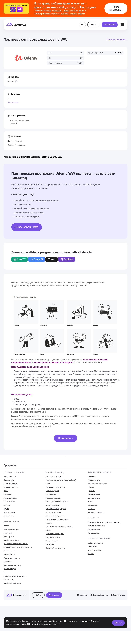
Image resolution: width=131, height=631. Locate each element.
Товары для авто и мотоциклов (57, 501)
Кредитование (93, 505)
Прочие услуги (9, 537)
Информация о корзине (20, 120)
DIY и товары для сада (54, 512)
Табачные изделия (52, 491)
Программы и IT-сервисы (12, 565)
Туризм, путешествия (14, 472)
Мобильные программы (99, 539)
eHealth (48, 530)
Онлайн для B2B (9, 554)
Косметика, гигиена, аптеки (55, 487)
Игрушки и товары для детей (56, 509)
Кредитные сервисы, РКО (97, 512)
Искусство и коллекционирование (16, 544)
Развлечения (92, 546)
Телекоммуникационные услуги (15, 576)
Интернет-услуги (11, 521)
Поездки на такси (10, 476)
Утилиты (91, 554)
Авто (5, 572)
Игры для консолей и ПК (96, 526)
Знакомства (8, 562)
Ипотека (91, 487)
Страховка (91, 509)
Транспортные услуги (11, 529)
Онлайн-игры (94, 518)
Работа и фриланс (10, 551)
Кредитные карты (94, 480)
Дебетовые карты (94, 498)
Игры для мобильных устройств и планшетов (104, 522)
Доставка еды (8, 579)
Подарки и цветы (52, 541)
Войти (93, 25)
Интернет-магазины (55, 472)
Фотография (8, 533)
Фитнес (6, 526)
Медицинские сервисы (12, 558)
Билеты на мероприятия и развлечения (18, 547)
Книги (48, 484)
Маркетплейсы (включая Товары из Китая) (61, 480)
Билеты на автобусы (11, 484)
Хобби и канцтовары (53, 505)
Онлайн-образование (16, 145)
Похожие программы (116, 39)
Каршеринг (7, 494)
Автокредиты (92, 476)
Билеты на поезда (10, 498)
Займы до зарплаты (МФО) (97, 484)
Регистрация (109, 25)
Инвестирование (94, 494)
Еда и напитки (51, 494)
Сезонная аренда (10, 512)
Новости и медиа (10, 569)
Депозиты (91, 491)
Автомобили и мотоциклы (55, 534)
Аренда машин (9, 516)
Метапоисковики (9, 501)
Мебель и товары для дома (55, 516)
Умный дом (50, 544)
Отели (6, 491)
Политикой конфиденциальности (44, 624)
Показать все (12, 103)
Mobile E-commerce (95, 550)
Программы (10, 465)
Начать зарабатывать (116, 8)
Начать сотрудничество (26, 227)
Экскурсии (7, 505)
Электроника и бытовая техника (57, 519)
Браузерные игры (94, 529)
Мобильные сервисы (95, 543)
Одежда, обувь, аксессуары (55, 548)
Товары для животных (53, 476)
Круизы (6, 509)
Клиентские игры (94, 533)
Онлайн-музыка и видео (12, 583)
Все (8, 99)
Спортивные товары (53, 537)
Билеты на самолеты (11, 487)
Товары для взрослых (53, 498)
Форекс (90, 501)
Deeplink (13, 123)
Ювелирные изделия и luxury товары (59, 527)
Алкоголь (49, 523)
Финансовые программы (99, 472)
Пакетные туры (9, 480)
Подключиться (65, 438)
